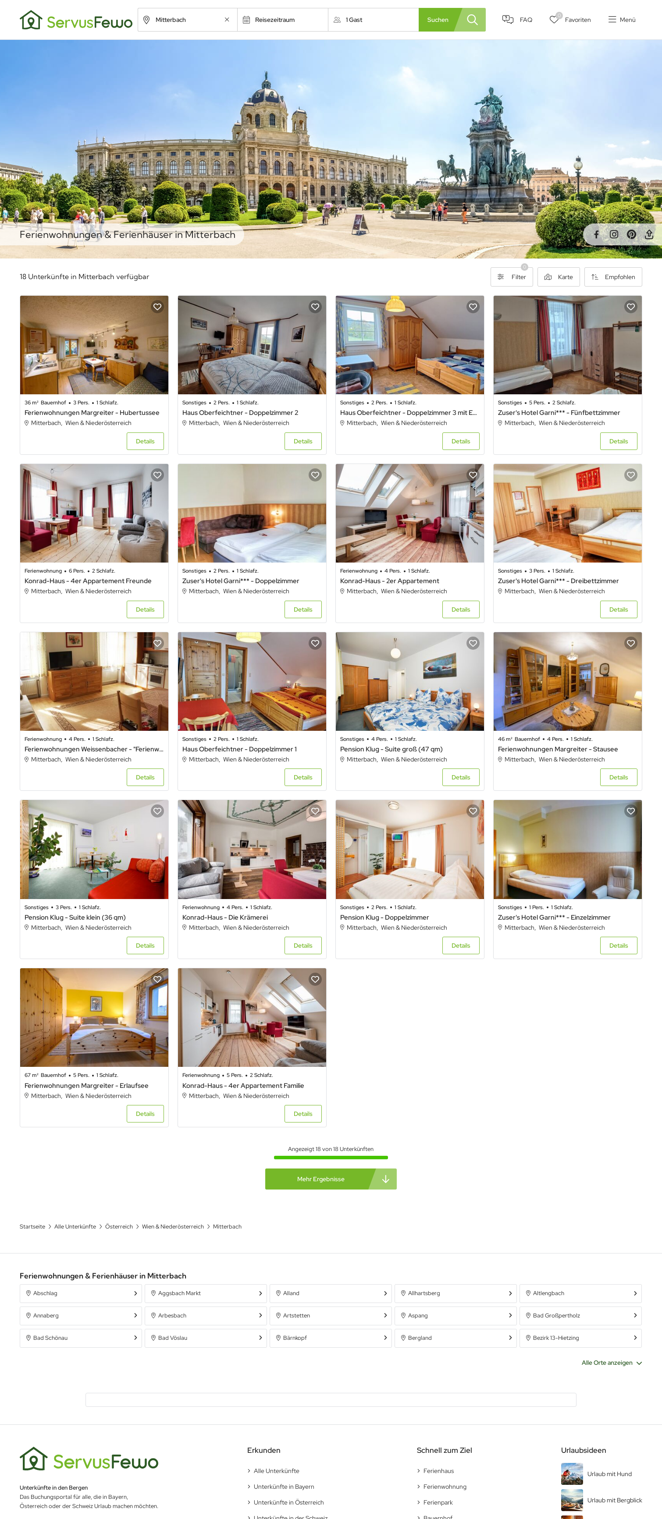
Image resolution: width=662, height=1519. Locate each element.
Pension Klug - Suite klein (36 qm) (75, 917)
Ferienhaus (439, 1471)
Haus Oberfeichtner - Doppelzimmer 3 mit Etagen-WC (410, 413)
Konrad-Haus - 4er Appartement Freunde (88, 581)
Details (145, 441)
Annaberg (46, 1315)
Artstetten (296, 1315)
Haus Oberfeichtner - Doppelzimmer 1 (239, 749)
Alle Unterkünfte (276, 1471)
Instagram (614, 234)
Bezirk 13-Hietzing (556, 1338)
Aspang (418, 1315)
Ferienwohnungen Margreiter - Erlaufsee (87, 1086)
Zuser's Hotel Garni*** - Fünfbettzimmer (559, 413)
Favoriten (573, 18)
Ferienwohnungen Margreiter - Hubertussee (92, 413)
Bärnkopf (295, 1338)
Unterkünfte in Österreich (289, 1502)
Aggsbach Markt (179, 1293)
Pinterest (631, 234)
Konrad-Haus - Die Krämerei (225, 917)
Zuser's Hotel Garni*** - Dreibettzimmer (558, 581)
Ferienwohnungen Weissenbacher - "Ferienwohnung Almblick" (94, 749)
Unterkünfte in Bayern (284, 1487)
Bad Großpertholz (556, 1315)
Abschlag (45, 1293)
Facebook (596, 234)
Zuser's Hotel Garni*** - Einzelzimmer (554, 917)
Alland (291, 1293)
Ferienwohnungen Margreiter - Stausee (558, 749)
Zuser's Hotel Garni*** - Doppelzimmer (240, 581)
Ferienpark (438, 1502)
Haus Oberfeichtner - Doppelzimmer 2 (240, 413)
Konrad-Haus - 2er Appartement (389, 581)
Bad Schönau (50, 1338)
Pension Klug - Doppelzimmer (384, 917)
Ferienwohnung (445, 1487)
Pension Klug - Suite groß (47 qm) (391, 749)
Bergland (420, 1338)
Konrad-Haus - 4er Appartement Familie (243, 1086)
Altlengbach (548, 1293)
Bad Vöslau (172, 1338)
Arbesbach (172, 1315)
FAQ (526, 20)
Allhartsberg (424, 1293)
